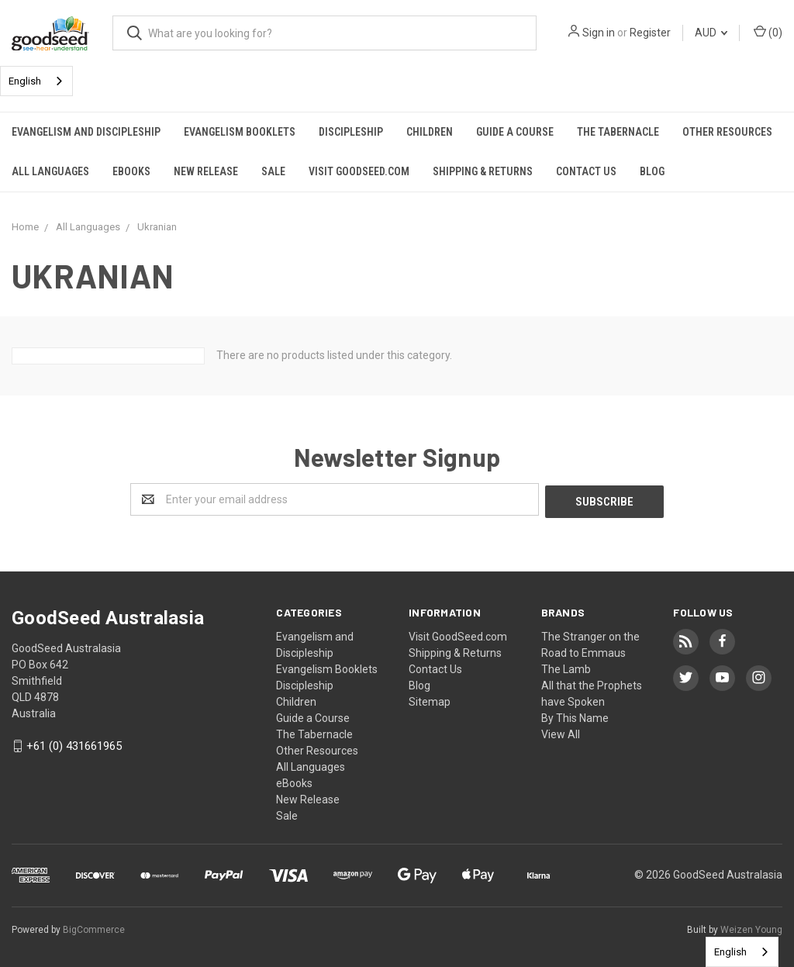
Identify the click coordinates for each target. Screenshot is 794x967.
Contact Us (586, 171)
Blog (652, 171)
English (25, 81)
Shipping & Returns (483, 171)
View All (560, 732)
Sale (273, 171)
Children (429, 132)
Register (650, 32)
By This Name (575, 716)
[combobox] (36, 81)
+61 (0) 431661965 (74, 744)
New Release (206, 171)
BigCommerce (94, 927)
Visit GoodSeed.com (359, 171)
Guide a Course (515, 132)
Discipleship (351, 132)
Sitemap (430, 699)
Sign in (598, 32)
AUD (711, 32)
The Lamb (566, 667)
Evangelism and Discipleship (86, 132)
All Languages (50, 171)
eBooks (131, 171)
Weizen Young (751, 927)
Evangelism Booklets (239, 132)
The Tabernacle (618, 132)
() (768, 32)
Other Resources (727, 132)
